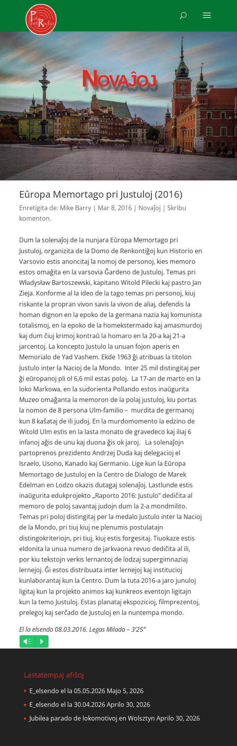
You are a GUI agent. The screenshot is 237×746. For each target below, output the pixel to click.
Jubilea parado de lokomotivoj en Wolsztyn (92, 718)
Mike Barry (75, 208)
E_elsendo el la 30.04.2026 (67, 704)
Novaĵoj (149, 208)
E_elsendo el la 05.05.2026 (67, 691)
